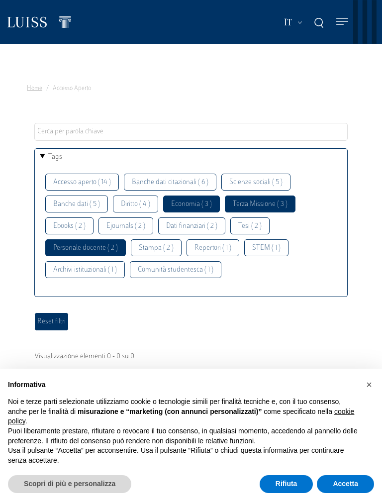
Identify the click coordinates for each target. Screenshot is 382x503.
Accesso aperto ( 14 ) (82, 182)
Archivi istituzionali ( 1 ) (85, 270)
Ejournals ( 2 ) (125, 226)
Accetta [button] (345, 484)
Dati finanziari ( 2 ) (191, 226)
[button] (369, 385)
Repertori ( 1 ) (212, 248)
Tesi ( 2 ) (250, 226)
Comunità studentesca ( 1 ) (175, 270)
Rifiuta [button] (286, 484)
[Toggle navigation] (342, 22)
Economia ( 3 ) (191, 204)
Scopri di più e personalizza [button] (69, 484)
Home (34, 89)
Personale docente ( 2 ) (85, 248)
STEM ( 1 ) (266, 248)
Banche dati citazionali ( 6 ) (170, 182)
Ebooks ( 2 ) (69, 226)
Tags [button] (55, 157)
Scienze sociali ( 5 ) (256, 182)
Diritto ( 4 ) (135, 204)
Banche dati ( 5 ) (76, 204)
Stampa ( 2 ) (156, 248)
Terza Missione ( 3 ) (260, 204)
